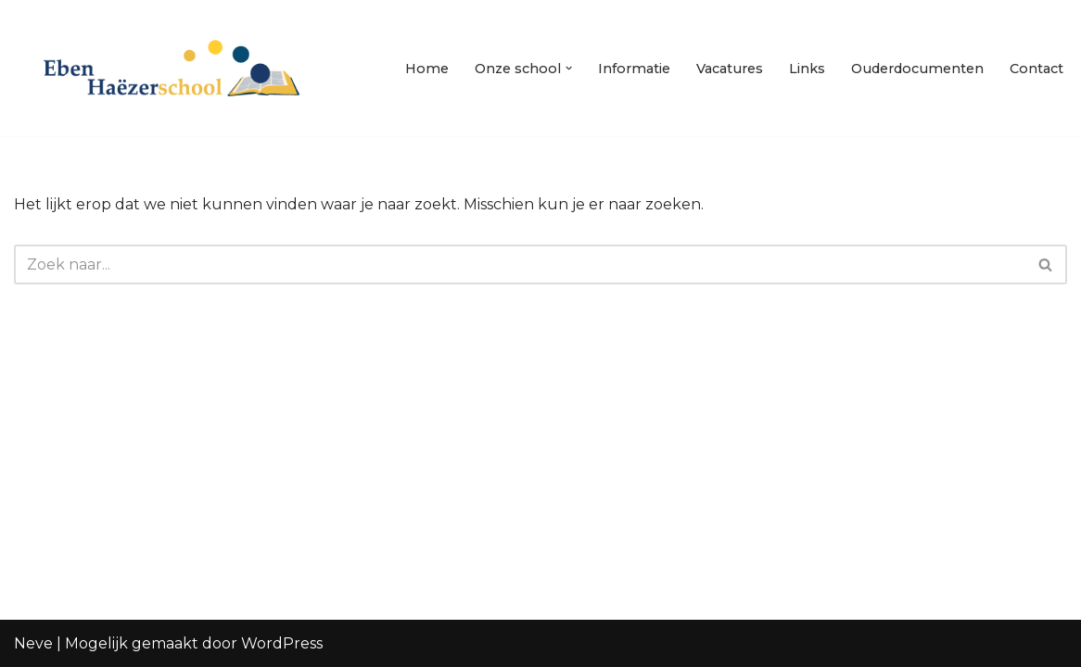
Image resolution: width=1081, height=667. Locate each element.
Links (807, 68)
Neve (33, 643)
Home (427, 68)
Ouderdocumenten (917, 68)
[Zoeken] (519, 264)
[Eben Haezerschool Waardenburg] (171, 68)
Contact (1036, 68)
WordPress (282, 643)
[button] (569, 68)
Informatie (634, 68)
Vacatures (729, 68)
